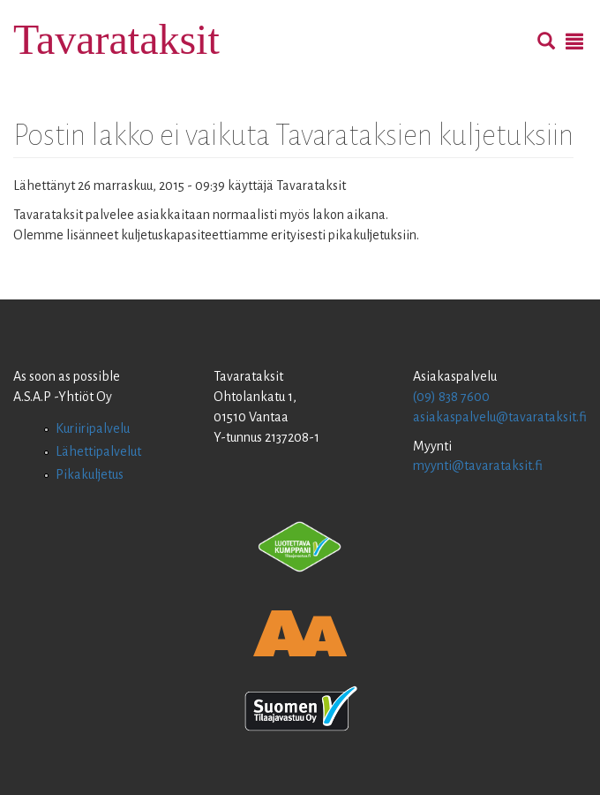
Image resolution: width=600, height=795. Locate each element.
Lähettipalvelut (98, 451)
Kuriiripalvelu (93, 428)
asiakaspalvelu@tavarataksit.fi (500, 417)
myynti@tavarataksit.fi (478, 465)
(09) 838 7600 (451, 397)
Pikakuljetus (90, 474)
